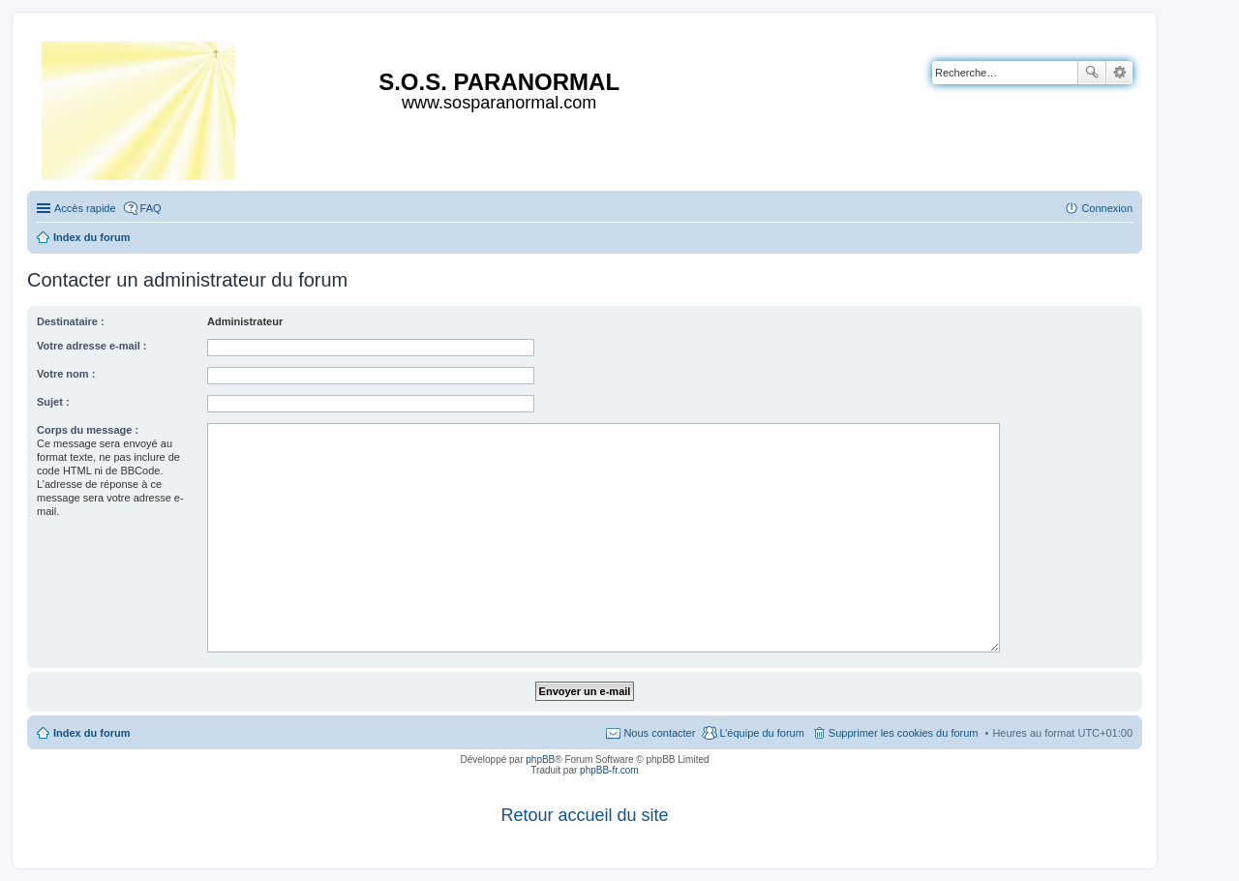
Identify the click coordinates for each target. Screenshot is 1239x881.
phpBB (540, 759)
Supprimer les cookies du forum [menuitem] (904, 733)
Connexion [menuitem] (1107, 208)
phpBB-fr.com (609, 770)
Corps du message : (87, 430)
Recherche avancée (1119, 72)
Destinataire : (71, 321)
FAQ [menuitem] (151, 208)
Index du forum (91, 733)
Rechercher (1091, 72)
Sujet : (53, 402)
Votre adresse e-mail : (92, 345)
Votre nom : (66, 374)
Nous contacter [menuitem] (659, 733)
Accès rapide (85, 208)
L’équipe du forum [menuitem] (761, 733)
